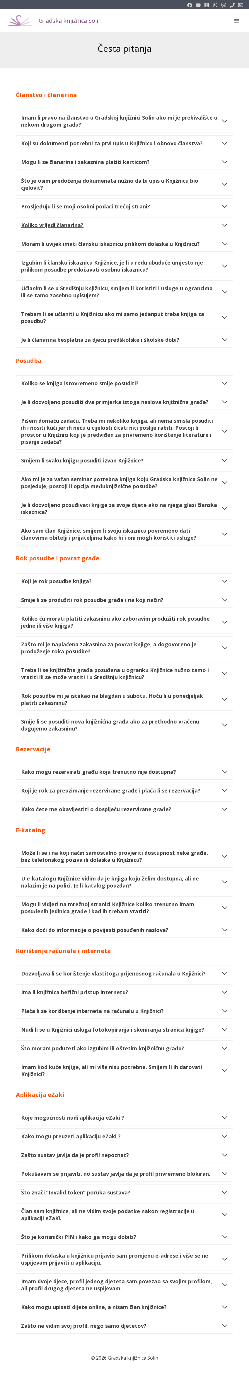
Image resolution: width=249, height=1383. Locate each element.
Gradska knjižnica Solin (70, 21)
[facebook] (189, 5)
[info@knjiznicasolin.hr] (240, 5)
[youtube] (198, 5)
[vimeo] (223, 5)
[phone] (232, 5)
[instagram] (206, 5)
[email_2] (215, 5)
